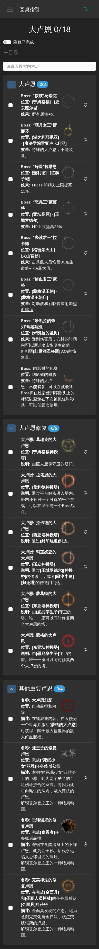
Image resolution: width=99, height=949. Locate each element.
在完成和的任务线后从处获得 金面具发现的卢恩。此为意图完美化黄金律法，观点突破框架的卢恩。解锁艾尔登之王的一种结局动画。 (49, 907)
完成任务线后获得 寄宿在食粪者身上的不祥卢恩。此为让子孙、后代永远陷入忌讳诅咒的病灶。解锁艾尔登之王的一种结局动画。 (49, 844)
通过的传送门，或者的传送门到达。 (49, 567)
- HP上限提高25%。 (49, 214)
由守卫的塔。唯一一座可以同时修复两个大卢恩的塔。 (49, 608)
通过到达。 (49, 531)
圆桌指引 (29, 9)
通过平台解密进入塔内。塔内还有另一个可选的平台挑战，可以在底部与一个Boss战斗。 (49, 493)
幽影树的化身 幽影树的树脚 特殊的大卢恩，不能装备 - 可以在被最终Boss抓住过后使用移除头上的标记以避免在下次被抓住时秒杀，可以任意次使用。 (49, 386)
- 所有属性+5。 (49, 104)
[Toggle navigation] (10, 9)
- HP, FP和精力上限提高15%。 (49, 178)
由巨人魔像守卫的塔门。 (49, 451)
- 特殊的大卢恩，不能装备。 (49, 140)
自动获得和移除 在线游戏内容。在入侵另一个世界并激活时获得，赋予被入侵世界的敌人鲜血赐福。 (49, 718)
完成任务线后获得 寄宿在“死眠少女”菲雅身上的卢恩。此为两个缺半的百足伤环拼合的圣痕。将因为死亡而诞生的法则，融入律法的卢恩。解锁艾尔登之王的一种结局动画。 (49, 778)
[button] (11, 84)
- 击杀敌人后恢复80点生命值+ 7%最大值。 (49, 252)
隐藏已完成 (23, 42)
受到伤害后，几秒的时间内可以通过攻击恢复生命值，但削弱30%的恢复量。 (49, 339)
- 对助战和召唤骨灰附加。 (49, 294)
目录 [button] (10, 52)
